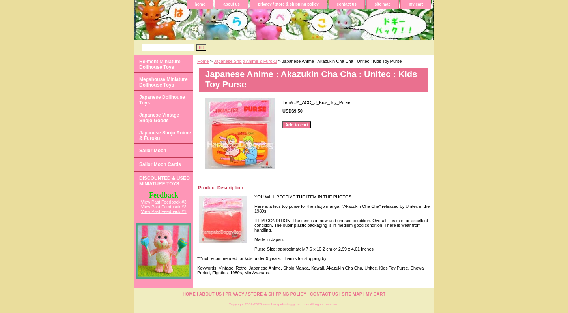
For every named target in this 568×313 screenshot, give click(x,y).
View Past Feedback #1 (163, 211)
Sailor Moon (152, 150)
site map (383, 4)
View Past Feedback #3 (163, 202)
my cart (416, 4)
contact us (347, 4)
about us (231, 4)
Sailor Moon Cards (160, 164)
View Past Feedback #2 (163, 206)
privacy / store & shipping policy (288, 4)
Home (203, 61)
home (200, 4)
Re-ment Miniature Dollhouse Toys (160, 64)
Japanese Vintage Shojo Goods (159, 117)
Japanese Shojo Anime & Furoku (245, 61)
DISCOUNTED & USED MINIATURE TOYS (164, 181)
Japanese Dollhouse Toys (162, 100)
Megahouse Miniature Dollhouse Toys (163, 82)
